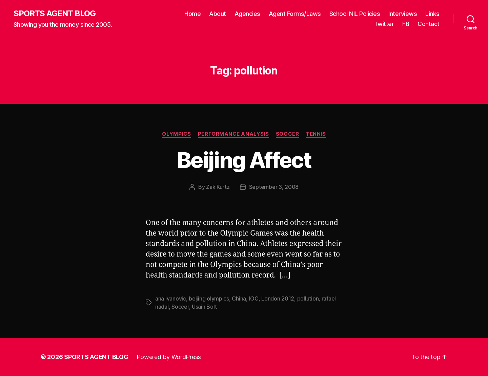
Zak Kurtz (218, 186)
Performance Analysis (233, 134)
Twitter (384, 23)
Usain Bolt (204, 306)
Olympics (176, 134)
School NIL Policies (354, 13)
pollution (308, 298)
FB (405, 23)
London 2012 (277, 298)
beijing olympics (209, 298)
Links (432, 13)
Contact (429, 23)
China (239, 298)
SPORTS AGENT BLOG (55, 13)
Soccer (287, 134)
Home (192, 13)
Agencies (247, 13)
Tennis (316, 134)
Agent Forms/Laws (295, 13)
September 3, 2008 (274, 186)
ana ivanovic (170, 298)
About (217, 13)
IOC (254, 298)
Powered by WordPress (169, 356)
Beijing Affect (244, 160)
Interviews (402, 13)
